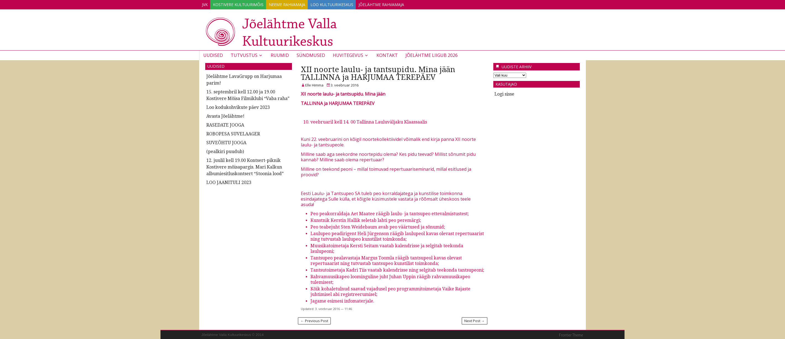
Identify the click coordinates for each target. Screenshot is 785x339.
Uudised (213, 54)
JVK (207, 3)
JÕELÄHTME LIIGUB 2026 (431, 54)
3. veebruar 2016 (345, 84)
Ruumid (280, 54)
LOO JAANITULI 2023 (228, 181)
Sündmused (311, 54)
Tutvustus (244, 54)
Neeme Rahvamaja (298, 3)
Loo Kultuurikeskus (348, 3)
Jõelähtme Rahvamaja (402, 3)
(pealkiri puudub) (225, 150)
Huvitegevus (348, 54)
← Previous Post (314, 319)
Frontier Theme (571, 334)
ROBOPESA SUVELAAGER (233, 133)
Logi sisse (504, 93)
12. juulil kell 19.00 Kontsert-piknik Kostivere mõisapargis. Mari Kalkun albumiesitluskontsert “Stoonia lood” (245, 166)
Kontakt (387, 54)
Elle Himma (314, 84)
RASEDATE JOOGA (225, 124)
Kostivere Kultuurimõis (245, 3)
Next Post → (474, 319)
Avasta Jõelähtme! (225, 115)
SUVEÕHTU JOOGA (226, 141)
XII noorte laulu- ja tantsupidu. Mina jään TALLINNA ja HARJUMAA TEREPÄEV (378, 72)
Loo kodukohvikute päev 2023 (238, 106)
